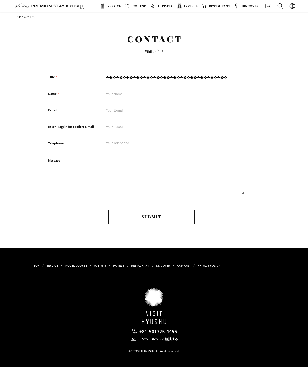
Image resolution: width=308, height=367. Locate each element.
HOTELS (191, 6)
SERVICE (114, 6)
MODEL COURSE (76, 265)
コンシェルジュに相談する (158, 338)
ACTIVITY (165, 6)
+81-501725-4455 (158, 331)
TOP (18, 17)
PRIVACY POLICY (209, 265)
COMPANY (184, 265)
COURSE (139, 6)
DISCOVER (250, 6)
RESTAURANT (219, 6)
